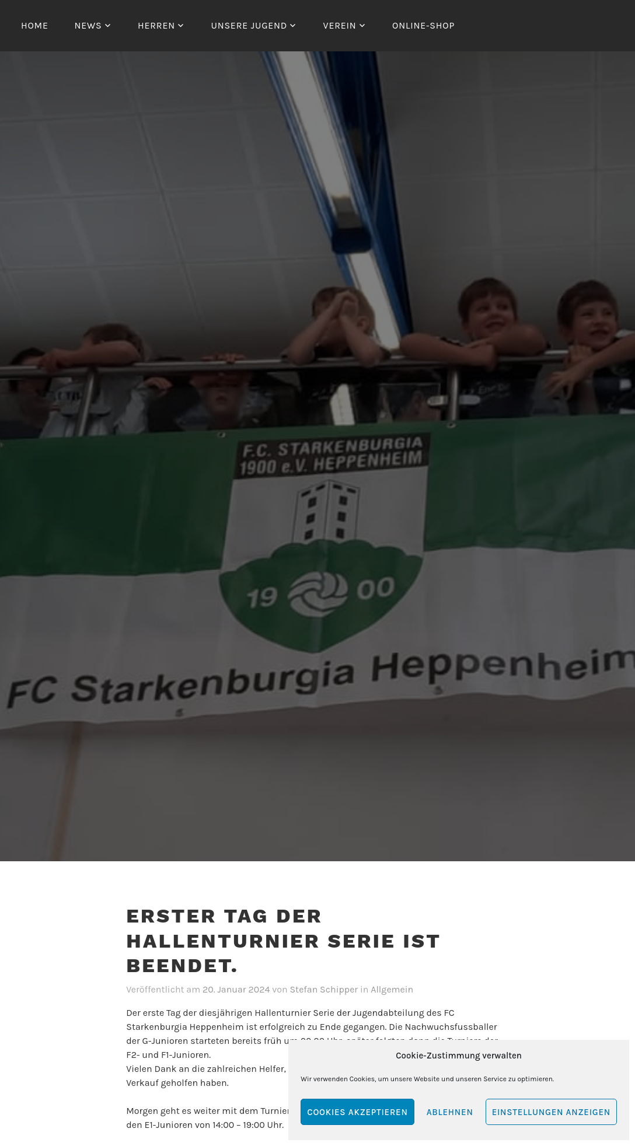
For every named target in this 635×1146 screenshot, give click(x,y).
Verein (340, 25)
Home (34, 25)
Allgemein (392, 989)
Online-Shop (423, 25)
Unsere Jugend (249, 25)
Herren (156, 25)
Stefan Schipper (323, 989)
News (88, 25)
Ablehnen (450, 1112)
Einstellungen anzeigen (551, 1112)
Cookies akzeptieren (357, 1112)
